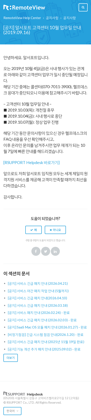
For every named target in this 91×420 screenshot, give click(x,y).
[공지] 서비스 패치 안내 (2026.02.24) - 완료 (39, 313)
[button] (33, 230)
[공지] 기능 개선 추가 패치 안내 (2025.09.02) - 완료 (44, 349)
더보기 (11, 357)
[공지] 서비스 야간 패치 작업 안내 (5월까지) (38, 291)
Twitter (45, 251)
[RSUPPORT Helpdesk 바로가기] (31, 162)
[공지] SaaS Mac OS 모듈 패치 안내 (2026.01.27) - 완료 (47, 327)
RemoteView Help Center (22, 18)
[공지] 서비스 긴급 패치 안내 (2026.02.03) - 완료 (42, 320)
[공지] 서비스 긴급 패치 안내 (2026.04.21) (38, 283)
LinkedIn (55, 251)
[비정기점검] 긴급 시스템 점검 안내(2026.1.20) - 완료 (46, 334)
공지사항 (52, 18)
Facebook (35, 251)
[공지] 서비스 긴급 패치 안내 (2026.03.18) (38, 305)
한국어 (11, 411)
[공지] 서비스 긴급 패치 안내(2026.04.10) (37, 298)
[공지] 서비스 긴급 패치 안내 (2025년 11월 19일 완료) (46, 342)
